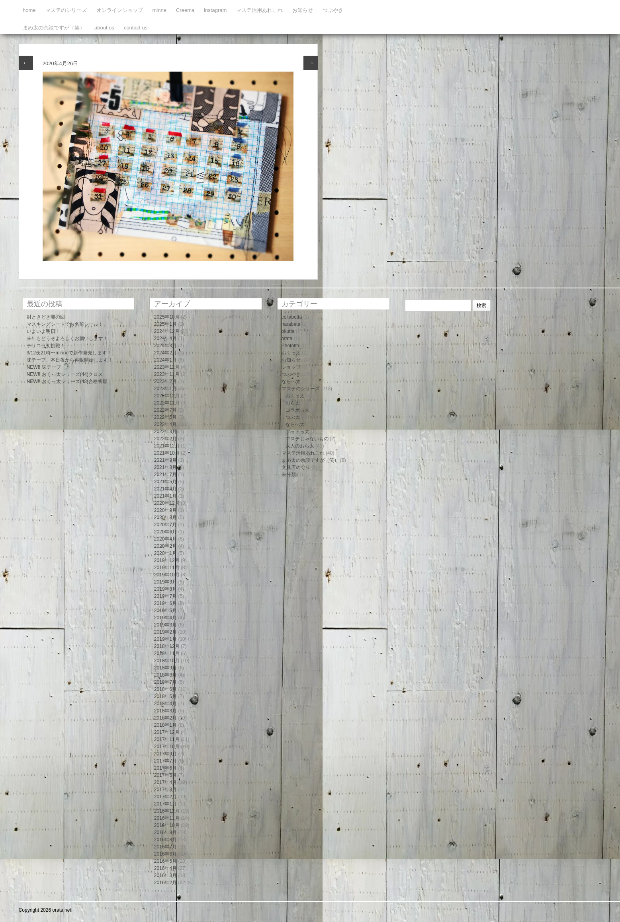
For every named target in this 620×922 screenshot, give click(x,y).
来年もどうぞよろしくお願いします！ (67, 338)
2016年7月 (165, 847)
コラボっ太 (297, 410)
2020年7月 (165, 524)
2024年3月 (165, 345)
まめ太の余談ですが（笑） (54, 28)
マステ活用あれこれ (259, 10)
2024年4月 (165, 338)
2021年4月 (165, 489)
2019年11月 (167, 567)
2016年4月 (165, 868)
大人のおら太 (300, 446)
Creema (185, 10)
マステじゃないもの (307, 439)
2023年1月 (165, 388)
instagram (215, 10)
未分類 (289, 474)
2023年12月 (167, 367)
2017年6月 (165, 768)
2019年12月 (167, 560)
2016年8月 (165, 839)
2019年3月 (165, 625)
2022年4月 (165, 424)
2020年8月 (165, 517)
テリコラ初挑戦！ (46, 345)
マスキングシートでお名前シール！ (65, 324)
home (29, 10)
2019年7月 (165, 596)
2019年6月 (165, 603)
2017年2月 (165, 796)
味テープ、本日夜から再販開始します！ (70, 360)
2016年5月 (165, 861)
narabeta (291, 324)
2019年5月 (165, 610)
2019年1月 (165, 639)
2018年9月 (165, 668)
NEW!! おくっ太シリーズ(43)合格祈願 (67, 381)
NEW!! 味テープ (44, 367)
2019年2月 (165, 632)
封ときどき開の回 (46, 317)
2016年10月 (167, 825)
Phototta (290, 345)
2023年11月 (167, 374)
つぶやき (333, 10)
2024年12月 (167, 331)
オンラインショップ (119, 10)
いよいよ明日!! (42, 331)
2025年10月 (167, 317)
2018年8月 (165, 675)
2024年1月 (165, 360)
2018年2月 (165, 718)
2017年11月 (167, 739)
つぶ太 (293, 417)
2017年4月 (165, 782)
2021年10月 (167, 453)
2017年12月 (167, 732)
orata (287, 338)
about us (104, 28)
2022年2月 (165, 439)
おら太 (293, 403)
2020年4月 (165, 539)
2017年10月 (167, 746)
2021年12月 (167, 446)
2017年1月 (165, 804)
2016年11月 (167, 818)
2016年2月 (165, 882)
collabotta (292, 317)
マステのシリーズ (66, 10)
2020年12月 (167, 503)
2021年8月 (165, 467)
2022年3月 (165, 431)
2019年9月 (165, 582)
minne (159, 10)
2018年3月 (165, 711)
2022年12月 (167, 396)
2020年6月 (165, 532)
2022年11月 (167, 403)
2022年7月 (165, 410)
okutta (288, 331)
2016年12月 (167, 811)
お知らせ (302, 10)
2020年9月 (165, 510)
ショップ (291, 367)
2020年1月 (165, 553)
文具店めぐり (296, 467)
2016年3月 (165, 875)
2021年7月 (165, 474)
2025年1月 (165, 324)
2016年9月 (165, 832)
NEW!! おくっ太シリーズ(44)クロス (65, 374)
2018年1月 (165, 725)
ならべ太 (291, 381)
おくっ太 (291, 353)
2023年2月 (165, 381)
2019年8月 (165, 589)
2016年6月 (165, 854)
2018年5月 (165, 696)
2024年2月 (165, 353)
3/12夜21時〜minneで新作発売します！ (69, 353)
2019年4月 (165, 618)
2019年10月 (167, 575)
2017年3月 (165, 789)
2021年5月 (165, 481)
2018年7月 (165, 682)
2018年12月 (167, 646)
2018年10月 (167, 660)
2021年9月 (165, 460)
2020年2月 (165, 546)
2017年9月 (165, 754)
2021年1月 (165, 496)
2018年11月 (167, 653)
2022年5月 (165, 417)
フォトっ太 (297, 431)
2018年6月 (165, 689)
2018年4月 (165, 703)
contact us (135, 28)
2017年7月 (165, 761)
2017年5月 (165, 775)
